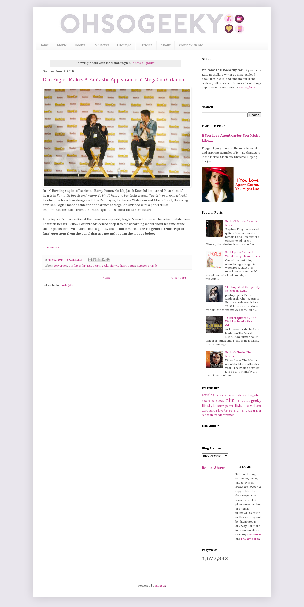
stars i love (216, 410)
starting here (247, 87)
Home (44, 45)
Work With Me (191, 45)
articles (208, 395)
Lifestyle (124, 45)
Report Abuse (213, 468)
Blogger (160, 585)
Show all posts (144, 63)
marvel (249, 406)
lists (238, 406)
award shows (237, 395)
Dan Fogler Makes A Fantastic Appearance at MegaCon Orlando (113, 80)
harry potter (127, 265)
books (206, 401)
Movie (62, 45)
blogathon (254, 395)
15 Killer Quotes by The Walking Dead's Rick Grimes (240, 321)
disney (220, 401)
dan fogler (75, 265)
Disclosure (254, 534)
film (230, 400)
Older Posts (178, 277)
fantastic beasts (91, 265)
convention (60, 265)
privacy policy (250, 538)
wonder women (224, 415)
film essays (243, 401)
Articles (145, 45)
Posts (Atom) (68, 285)
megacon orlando (147, 265)
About (166, 45)
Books (80, 45)
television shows (238, 410)
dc (212, 401)
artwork (221, 395)
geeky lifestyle (110, 265)
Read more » (51, 247)
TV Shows (101, 45)
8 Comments (74, 259)
